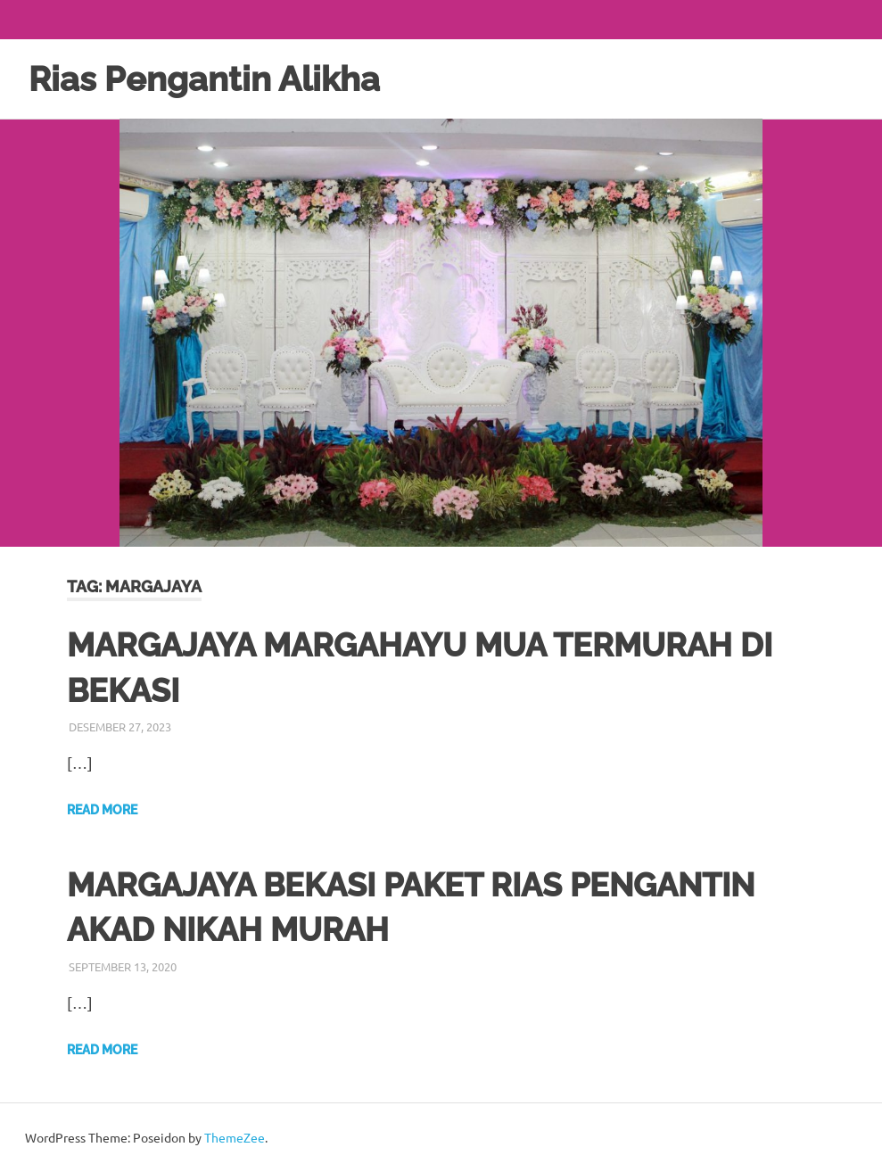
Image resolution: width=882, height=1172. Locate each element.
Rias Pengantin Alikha (204, 79)
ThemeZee (234, 1137)
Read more (102, 810)
